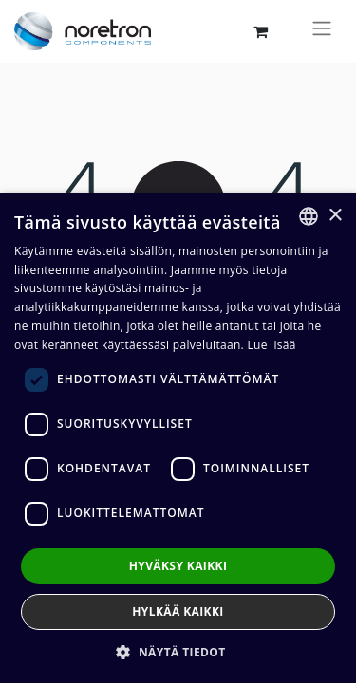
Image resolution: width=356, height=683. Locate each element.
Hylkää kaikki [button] (177, 611)
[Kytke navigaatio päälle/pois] (322, 31)
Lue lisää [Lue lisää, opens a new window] (271, 345)
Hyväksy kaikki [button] (178, 566)
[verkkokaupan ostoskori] (260, 31)
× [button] (335, 216)
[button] (177, 651)
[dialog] (178, 438)
